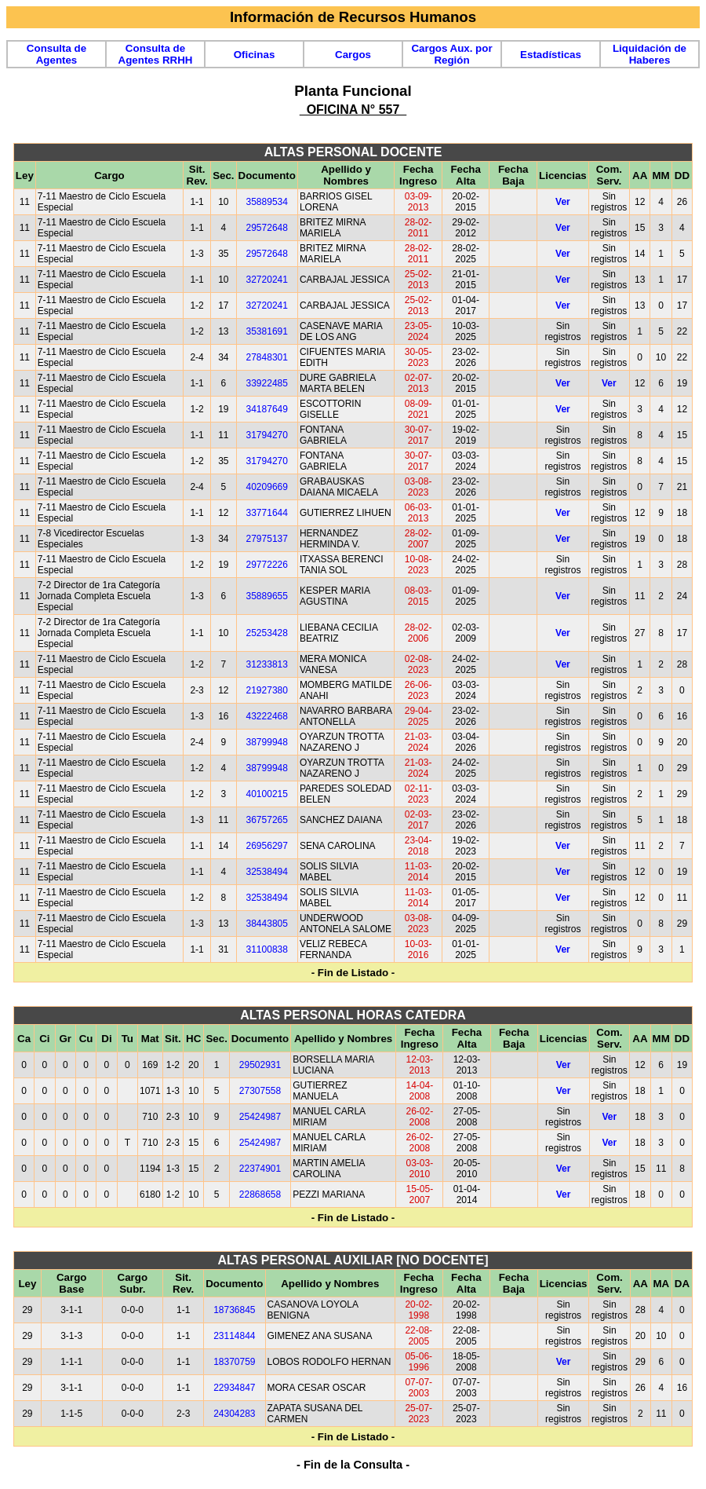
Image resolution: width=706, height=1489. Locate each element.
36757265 (267, 819)
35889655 (267, 596)
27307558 (260, 1090)
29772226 (267, 564)
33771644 (267, 512)
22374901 (260, 1168)
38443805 (267, 923)
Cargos (353, 54)
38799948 (267, 742)
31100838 (267, 949)
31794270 (267, 435)
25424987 (260, 1116)
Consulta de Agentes (56, 54)
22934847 (234, 1387)
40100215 (267, 793)
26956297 (267, 845)
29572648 (267, 227)
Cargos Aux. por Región (451, 54)
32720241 (267, 279)
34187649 (267, 409)
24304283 (234, 1413)
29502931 (260, 1064)
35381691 (267, 331)
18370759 (234, 1361)
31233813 (267, 664)
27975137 (267, 538)
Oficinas (254, 54)
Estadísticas (550, 54)
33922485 (267, 383)
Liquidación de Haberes (649, 54)
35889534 (267, 201)
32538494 (267, 871)
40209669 (267, 486)
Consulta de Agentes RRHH (155, 54)
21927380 (267, 690)
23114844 (234, 1335)
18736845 (234, 1309)
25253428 (267, 632)
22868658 (260, 1194)
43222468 (267, 716)
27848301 (267, 357)
